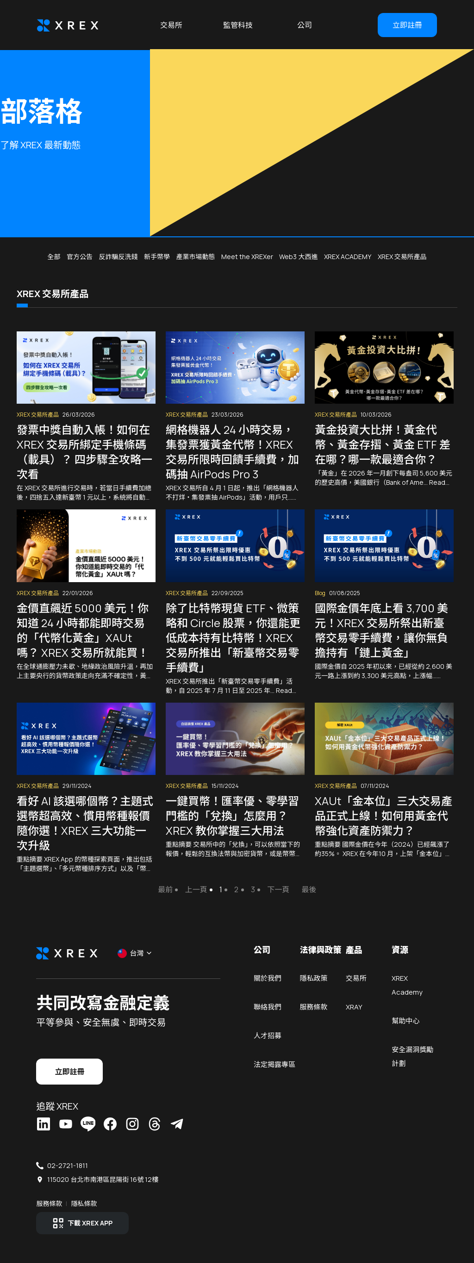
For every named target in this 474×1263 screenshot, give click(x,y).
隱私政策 (313, 978)
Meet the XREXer (247, 256)
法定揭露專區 (274, 1064)
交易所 (171, 25)
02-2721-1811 (68, 1164)
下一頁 (278, 889)
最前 (165, 889)
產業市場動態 (195, 256)
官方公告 (80, 256)
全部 (53, 256)
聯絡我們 (267, 1006)
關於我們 (267, 978)
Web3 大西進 (298, 256)
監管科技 (238, 25)
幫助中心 (405, 1020)
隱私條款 (85, 1202)
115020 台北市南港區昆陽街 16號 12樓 (103, 1178)
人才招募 (267, 1035)
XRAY (353, 1006)
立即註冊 (407, 25)
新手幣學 (157, 256)
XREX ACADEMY (347, 256)
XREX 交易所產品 (402, 256)
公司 (304, 25)
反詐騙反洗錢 (118, 256)
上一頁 (196, 889)
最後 (308, 889)
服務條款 (313, 1006)
